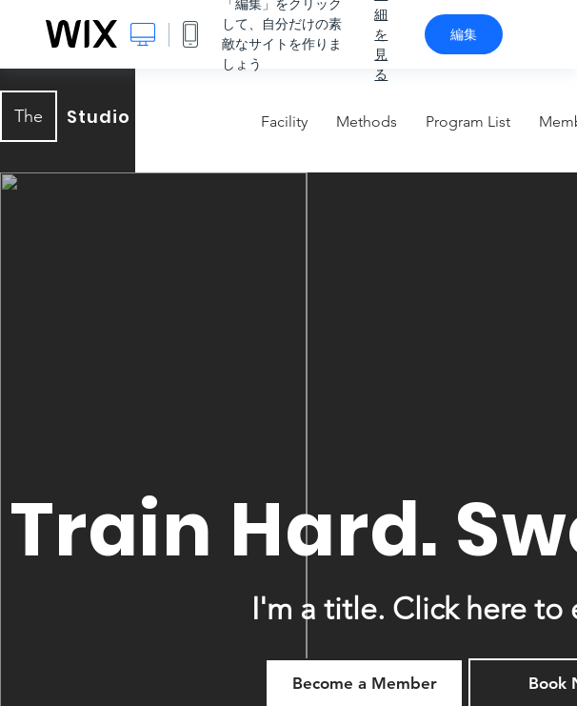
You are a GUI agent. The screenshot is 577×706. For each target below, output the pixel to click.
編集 (463, 34)
